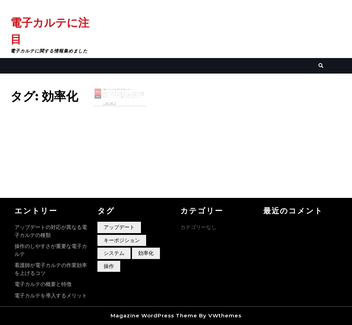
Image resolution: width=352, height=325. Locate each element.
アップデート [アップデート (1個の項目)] (119, 227)
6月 (100, 92)
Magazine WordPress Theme (154, 315)
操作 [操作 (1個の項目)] (109, 266)
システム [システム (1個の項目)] (114, 253)
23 (102, 92)
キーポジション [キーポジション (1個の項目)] (122, 240)
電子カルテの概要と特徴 (43, 284)
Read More (111, 103)
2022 (101, 96)
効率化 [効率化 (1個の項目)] (146, 253)
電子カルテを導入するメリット (118, 90)
